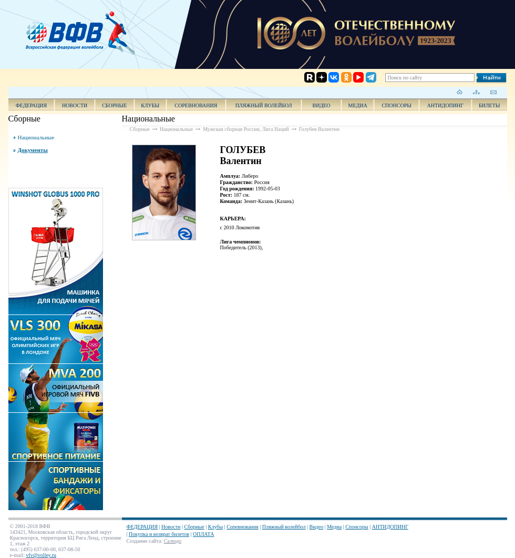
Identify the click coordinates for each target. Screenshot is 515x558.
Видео (317, 527)
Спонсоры (396, 105)
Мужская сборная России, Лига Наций (246, 129)
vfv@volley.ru (41, 555)
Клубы (150, 105)
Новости (74, 105)
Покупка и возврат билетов (159, 534)
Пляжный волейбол (263, 105)
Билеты (489, 105)
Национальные (36, 137)
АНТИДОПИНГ (445, 105)
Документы (33, 150)
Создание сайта (144, 541)
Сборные (114, 105)
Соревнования (195, 105)
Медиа (357, 105)
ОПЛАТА (203, 534)
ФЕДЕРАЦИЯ (31, 105)
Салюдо (172, 541)
